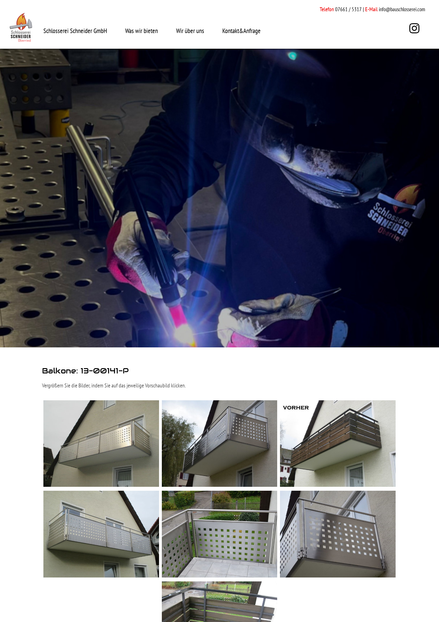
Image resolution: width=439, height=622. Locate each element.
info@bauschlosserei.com (402, 9)
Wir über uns (190, 31)
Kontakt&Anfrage (241, 31)
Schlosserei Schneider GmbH (75, 31)
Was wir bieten (141, 31)
